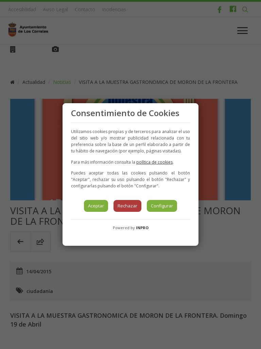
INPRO (142, 227)
